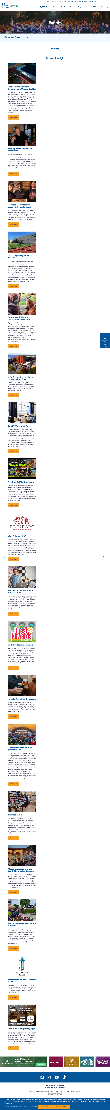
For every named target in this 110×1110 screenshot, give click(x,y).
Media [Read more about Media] (76, 1)
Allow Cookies (45, 1106)
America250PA (91, 7)
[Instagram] (49, 1077)
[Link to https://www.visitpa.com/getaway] (55, 1088)
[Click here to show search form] (107, 7)
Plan (71, 7)
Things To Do (43, 7)
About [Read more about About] (49, 1)
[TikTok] (64, 1077)
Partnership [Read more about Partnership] (83, 1)
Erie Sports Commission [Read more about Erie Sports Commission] (66, 1)
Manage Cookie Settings (60, 1106)
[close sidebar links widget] (105, 334)
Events (63, 7)
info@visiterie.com (76, 1091)
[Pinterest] (69, 1077)
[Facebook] (42, 1077)
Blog (79, 7)
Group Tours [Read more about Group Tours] (92, 1)
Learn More (13, 117)
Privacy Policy (52, 1093)
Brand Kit (59, 1093)
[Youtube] (56, 1077)
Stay (54, 7)
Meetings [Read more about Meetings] (55, 1)
